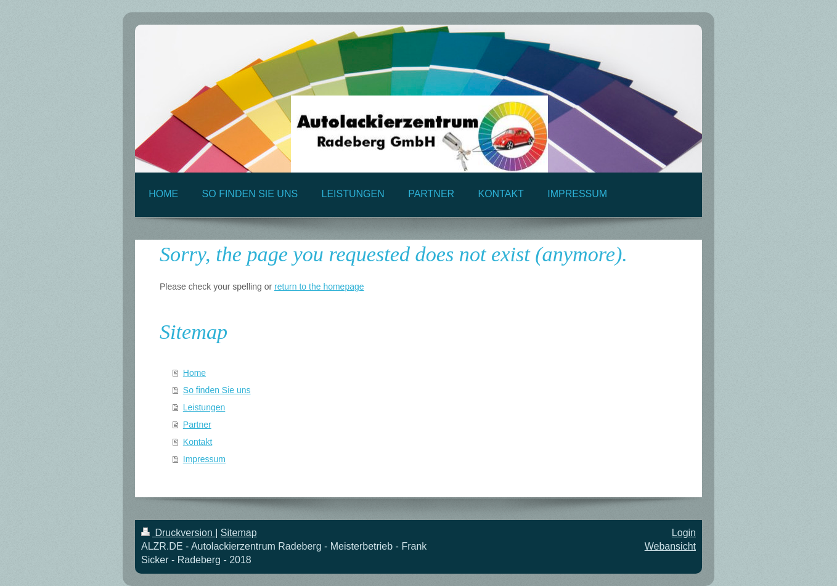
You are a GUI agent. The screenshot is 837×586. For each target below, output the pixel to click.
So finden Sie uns (217, 390)
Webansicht (670, 546)
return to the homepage (319, 286)
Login (684, 532)
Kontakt (197, 442)
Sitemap (239, 532)
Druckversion (178, 532)
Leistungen (204, 407)
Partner (197, 424)
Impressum (204, 459)
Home (194, 373)
